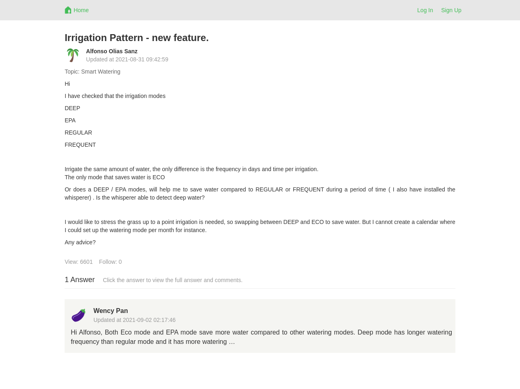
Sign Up (451, 10)
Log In (425, 10)
